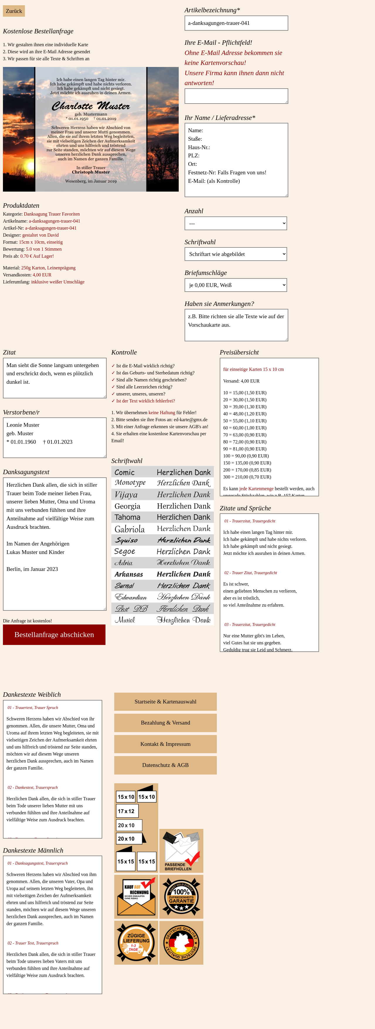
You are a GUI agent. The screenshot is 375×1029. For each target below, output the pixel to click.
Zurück (14, 11)
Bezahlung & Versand (165, 723)
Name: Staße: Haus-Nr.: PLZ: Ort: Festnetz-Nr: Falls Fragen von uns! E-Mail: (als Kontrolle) (236, 160)
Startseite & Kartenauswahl (166, 701)
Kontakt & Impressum (165, 744)
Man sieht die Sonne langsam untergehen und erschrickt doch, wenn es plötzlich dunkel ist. (55, 378)
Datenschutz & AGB (165, 765)
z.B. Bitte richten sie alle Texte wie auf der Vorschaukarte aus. (236, 325)
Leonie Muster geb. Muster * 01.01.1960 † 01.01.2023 (55, 437)
